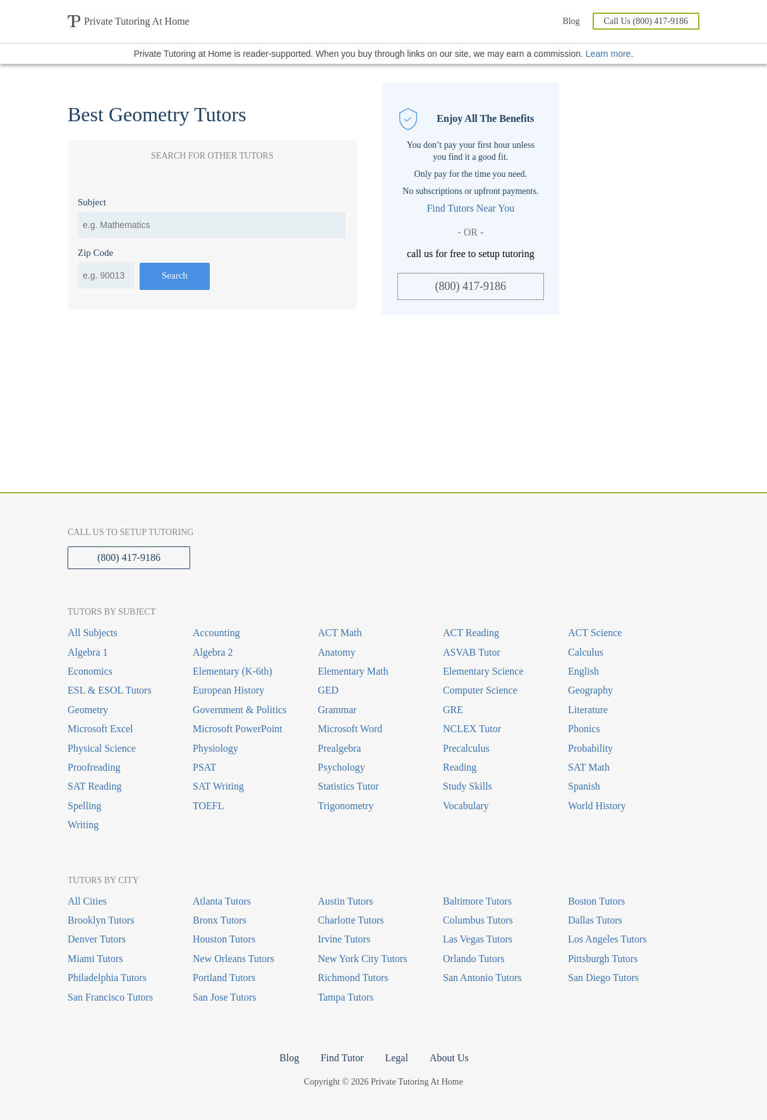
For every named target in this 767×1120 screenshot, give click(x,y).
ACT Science (595, 632)
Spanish (584, 786)
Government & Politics (239, 709)
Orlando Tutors (473, 958)
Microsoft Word (350, 728)
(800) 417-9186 (470, 286)
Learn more (608, 54)
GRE (453, 709)
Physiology (215, 748)
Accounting (216, 632)
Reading (459, 767)
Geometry (88, 709)
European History (228, 690)
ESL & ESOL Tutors (110, 690)
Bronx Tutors (219, 920)
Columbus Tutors (478, 920)
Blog (570, 21)
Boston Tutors (596, 901)
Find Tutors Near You (470, 208)
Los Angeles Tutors (607, 939)
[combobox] (212, 225)
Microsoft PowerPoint (237, 728)
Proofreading (94, 767)
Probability (590, 748)
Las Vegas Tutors (477, 939)
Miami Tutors (95, 958)
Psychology (341, 767)
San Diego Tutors (603, 977)
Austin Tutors (345, 901)
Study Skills (467, 786)
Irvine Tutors (344, 939)
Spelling (84, 805)
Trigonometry (345, 805)
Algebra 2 (213, 652)
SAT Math (589, 767)
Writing (83, 824)
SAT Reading (94, 786)
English (583, 671)
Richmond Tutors (353, 977)
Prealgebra (339, 748)
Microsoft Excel (100, 728)
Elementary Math (353, 671)
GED (328, 690)
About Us (449, 1057)
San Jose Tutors (224, 997)
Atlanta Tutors (222, 901)
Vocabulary (466, 805)
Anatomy (337, 652)
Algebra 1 (88, 652)
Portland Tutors (224, 977)
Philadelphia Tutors (107, 977)
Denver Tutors (97, 939)
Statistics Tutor (348, 786)
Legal (396, 1057)
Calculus (585, 652)
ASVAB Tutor (471, 652)
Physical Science (102, 748)
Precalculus (466, 748)
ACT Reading (471, 632)
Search (175, 275)
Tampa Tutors (345, 997)
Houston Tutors (224, 939)
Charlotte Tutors (351, 920)
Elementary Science (483, 671)
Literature (588, 709)
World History (597, 805)
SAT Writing (218, 786)
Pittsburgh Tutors (602, 958)
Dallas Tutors (595, 920)
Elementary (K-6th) (232, 671)
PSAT (204, 767)
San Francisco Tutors (110, 997)
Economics (90, 671)
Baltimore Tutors (477, 901)
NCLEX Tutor (472, 728)
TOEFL (208, 805)
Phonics (584, 728)
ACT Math (339, 632)
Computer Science (480, 690)
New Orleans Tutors (233, 958)
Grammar (337, 709)
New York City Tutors (362, 958)
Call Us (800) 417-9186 (646, 21)
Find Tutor (341, 1057)
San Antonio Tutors (482, 977)
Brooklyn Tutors (101, 920)
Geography (590, 690)
